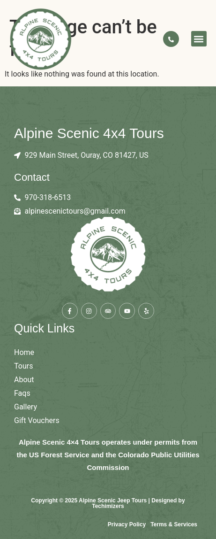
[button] (199, 38)
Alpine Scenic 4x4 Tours (89, 133)
